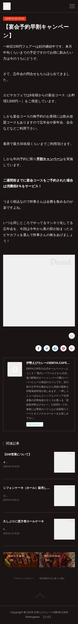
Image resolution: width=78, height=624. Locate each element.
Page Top (39, 596)
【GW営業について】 (17, 454)
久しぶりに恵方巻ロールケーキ (23, 522)
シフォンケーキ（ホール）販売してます (29, 488)
